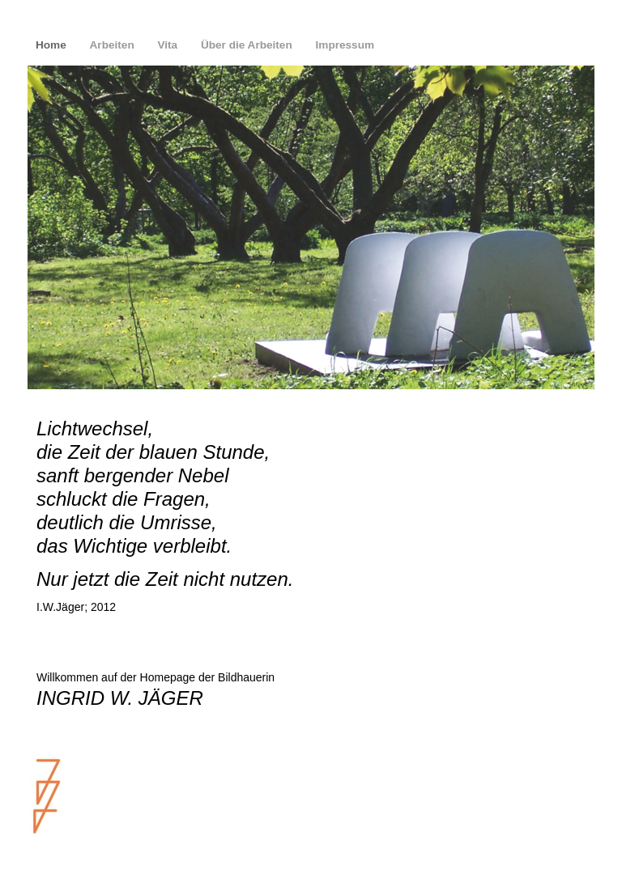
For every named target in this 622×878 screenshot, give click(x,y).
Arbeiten (114, 45)
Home (53, 45)
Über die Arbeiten (248, 45)
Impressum (345, 45)
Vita (168, 45)
